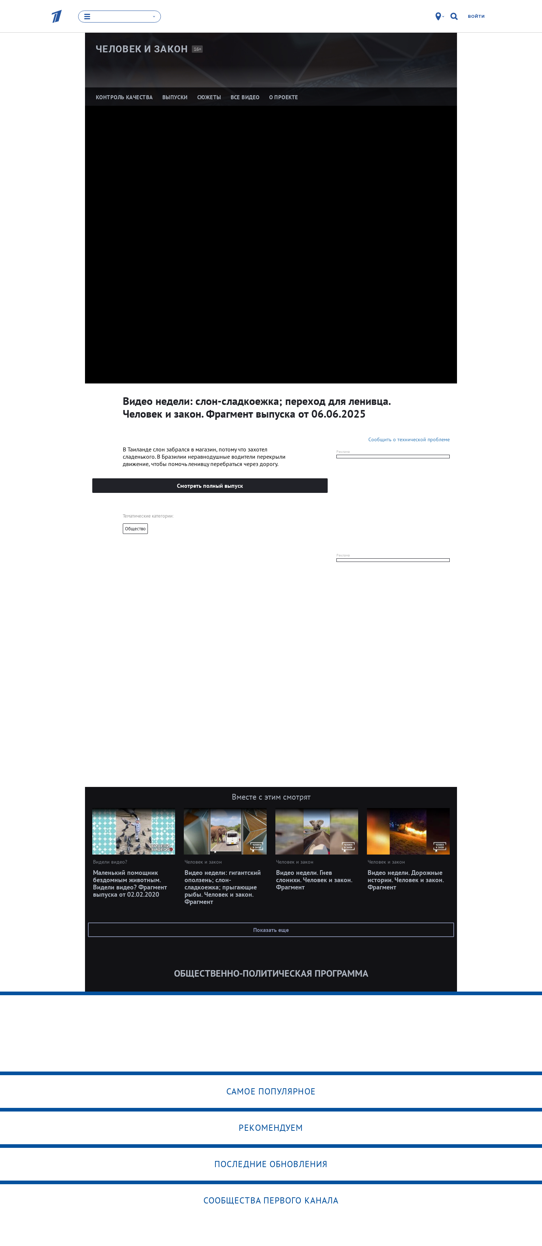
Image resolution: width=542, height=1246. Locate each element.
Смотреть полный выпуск (210, 485)
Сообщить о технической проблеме (409, 439)
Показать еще (271, 929)
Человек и (142, 49)
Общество (135, 529)
